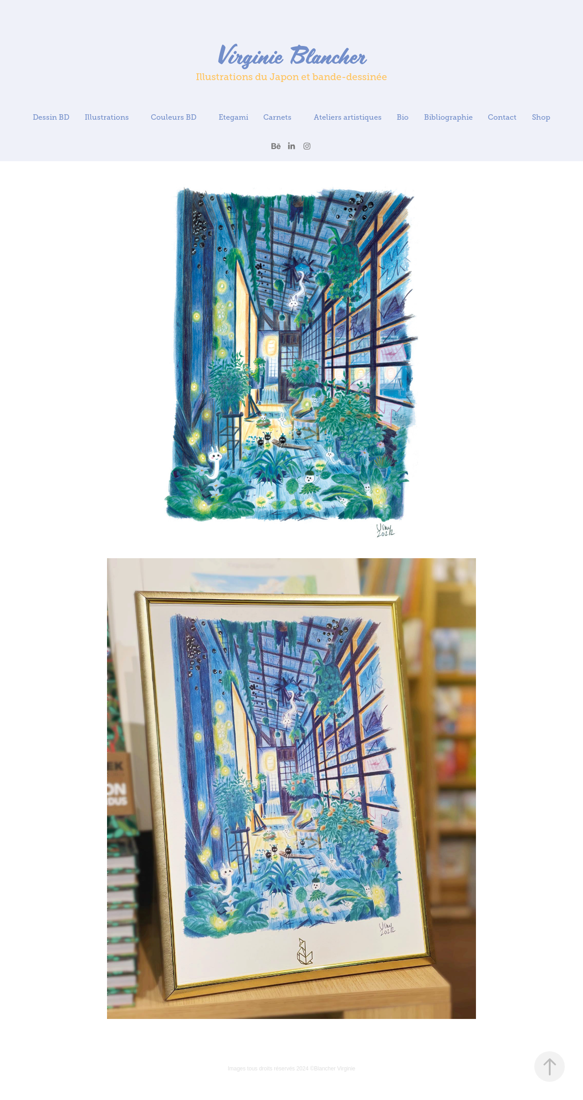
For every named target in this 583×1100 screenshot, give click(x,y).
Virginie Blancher (291, 55)
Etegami (233, 117)
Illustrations (107, 117)
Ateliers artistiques (348, 117)
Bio (403, 117)
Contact (502, 117)
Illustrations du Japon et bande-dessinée (291, 76)
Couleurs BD (173, 117)
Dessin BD (51, 117)
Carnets (277, 117)
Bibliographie (448, 117)
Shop (541, 117)
